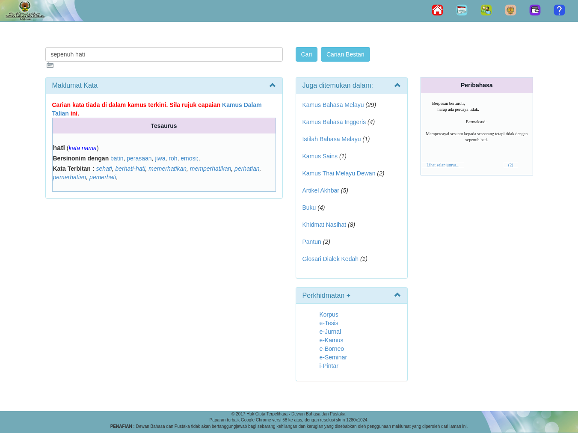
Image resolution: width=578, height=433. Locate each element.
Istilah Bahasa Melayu (331, 139)
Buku (309, 207)
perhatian (246, 168)
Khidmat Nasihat (324, 224)
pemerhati (102, 177)
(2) (510, 165)
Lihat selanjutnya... (443, 165)
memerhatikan (167, 168)
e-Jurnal (330, 331)
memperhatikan (210, 168)
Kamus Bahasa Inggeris (334, 122)
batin (116, 158)
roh (173, 158)
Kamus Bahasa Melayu (334, 104)
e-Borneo (332, 348)
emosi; (189, 158)
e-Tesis (329, 323)
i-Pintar (329, 365)
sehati (104, 168)
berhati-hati (130, 168)
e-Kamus (332, 340)
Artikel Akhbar (320, 190)
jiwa (160, 158)
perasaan (139, 158)
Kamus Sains (320, 156)
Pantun (311, 241)
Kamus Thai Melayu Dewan (339, 173)
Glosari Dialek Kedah (330, 258)
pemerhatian (69, 177)
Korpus (329, 314)
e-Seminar (333, 357)
